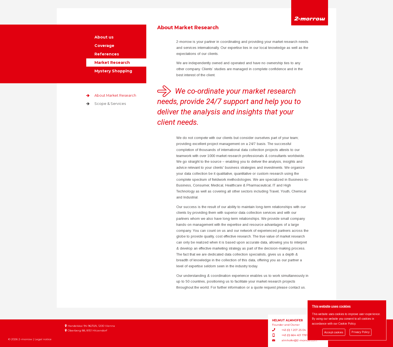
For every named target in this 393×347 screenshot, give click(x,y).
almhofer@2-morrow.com (299, 340)
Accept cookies (333, 332)
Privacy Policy (361, 332)
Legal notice (43, 339)
